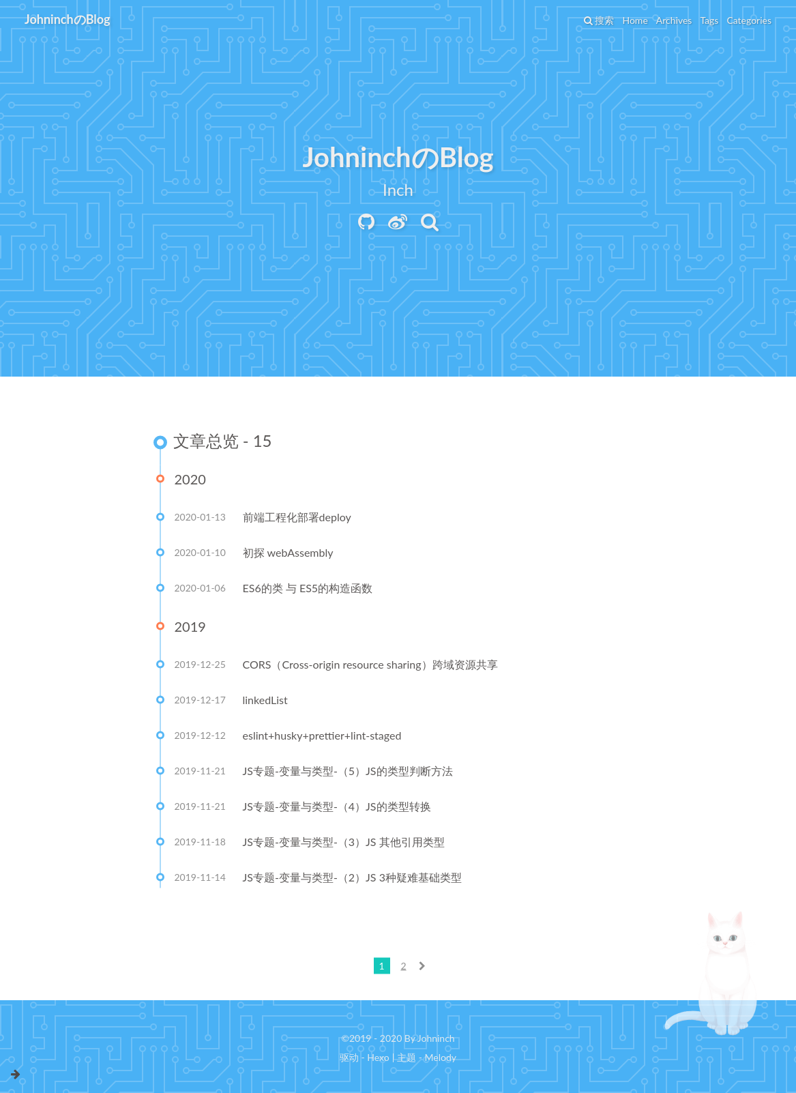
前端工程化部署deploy (297, 518)
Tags (709, 20)
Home (634, 20)
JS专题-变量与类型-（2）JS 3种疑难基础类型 (352, 878)
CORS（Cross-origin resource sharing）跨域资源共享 (370, 665)
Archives (674, 20)
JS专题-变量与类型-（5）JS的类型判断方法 (348, 772)
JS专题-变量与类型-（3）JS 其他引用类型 (344, 842)
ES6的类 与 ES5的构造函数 (308, 589)
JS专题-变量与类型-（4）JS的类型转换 (337, 807)
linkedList (265, 701)
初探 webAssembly (288, 553)
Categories (748, 20)
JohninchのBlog (67, 19)
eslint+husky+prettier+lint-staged (322, 736)
